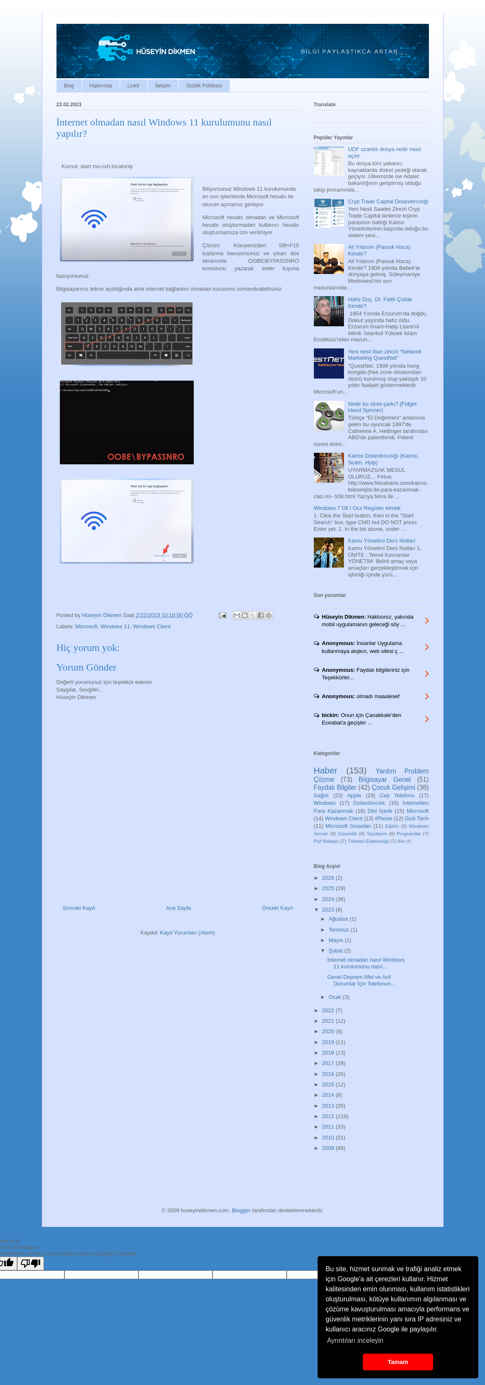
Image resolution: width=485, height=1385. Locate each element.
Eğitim (392, 826)
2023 (329, 909)
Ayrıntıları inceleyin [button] (355, 1340)
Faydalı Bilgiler (335, 787)
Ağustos (339, 919)
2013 (329, 1106)
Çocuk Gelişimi (393, 787)
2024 (329, 899)
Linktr (134, 86)
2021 (329, 1021)
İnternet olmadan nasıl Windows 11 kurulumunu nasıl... (366, 963)
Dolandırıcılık (369, 803)
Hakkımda (101, 86)
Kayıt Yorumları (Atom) (187, 932)
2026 (329, 878)
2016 (329, 1074)
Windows (325, 803)
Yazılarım (377, 833)
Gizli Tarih (417, 818)
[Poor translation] (30, 1263)
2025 (329, 888)
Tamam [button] (397, 1362)
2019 (329, 1042)
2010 (329, 1137)
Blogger (241, 1210)
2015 (329, 1084)
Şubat (336, 950)
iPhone (383, 818)
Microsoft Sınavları (348, 826)
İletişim (163, 86)
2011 (329, 1127)
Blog (69, 86)
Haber (326, 770)
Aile (401, 841)
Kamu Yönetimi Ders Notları (382, 541)
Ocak (335, 997)
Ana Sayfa (178, 908)
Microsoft (86, 626)
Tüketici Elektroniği (368, 841)
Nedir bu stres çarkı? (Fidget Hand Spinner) (382, 407)
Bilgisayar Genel (385, 779)
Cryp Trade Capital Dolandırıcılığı (388, 201)
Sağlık (321, 795)
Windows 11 (115, 626)
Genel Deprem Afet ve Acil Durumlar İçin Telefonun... (361, 980)
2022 (329, 1010)
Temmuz (339, 930)
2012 (329, 1116)
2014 (329, 1095)
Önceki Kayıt (277, 908)
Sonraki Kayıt (79, 908)
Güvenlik (347, 833)
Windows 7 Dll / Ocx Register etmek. (358, 508)
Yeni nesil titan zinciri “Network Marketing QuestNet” (385, 354)
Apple (354, 795)
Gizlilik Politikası (204, 86)
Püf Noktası (326, 841)
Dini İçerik (379, 811)
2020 (329, 1031)
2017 (329, 1063)
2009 (329, 1148)
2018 (329, 1053)
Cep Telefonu (397, 795)
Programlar (409, 833)
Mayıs (336, 940)
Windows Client (152, 626)
